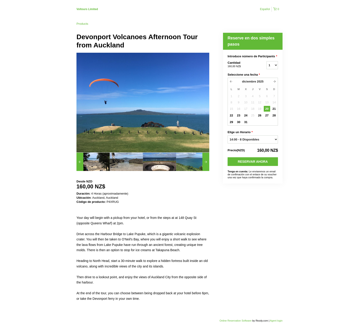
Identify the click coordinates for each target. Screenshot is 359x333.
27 (267, 115)
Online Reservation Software (236, 320)
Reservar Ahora (253, 161)
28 (274, 115)
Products (82, 23)
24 (245, 115)
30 (238, 122)
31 (245, 122)
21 (274, 108)
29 (231, 122)
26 (259, 115)
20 (267, 108)
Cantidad (241, 64)
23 (238, 115)
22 (231, 115)
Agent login (276, 320)
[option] (93, 162)
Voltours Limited (87, 9)
